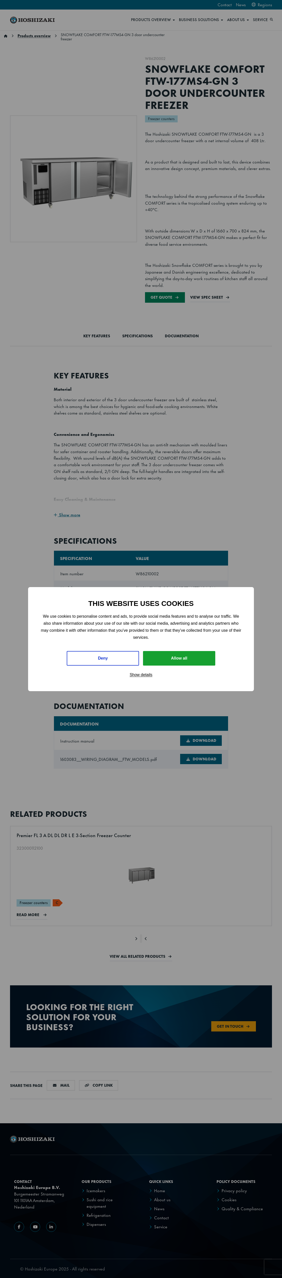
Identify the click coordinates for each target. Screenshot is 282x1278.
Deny (103, 658)
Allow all (179, 658)
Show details (141, 675)
